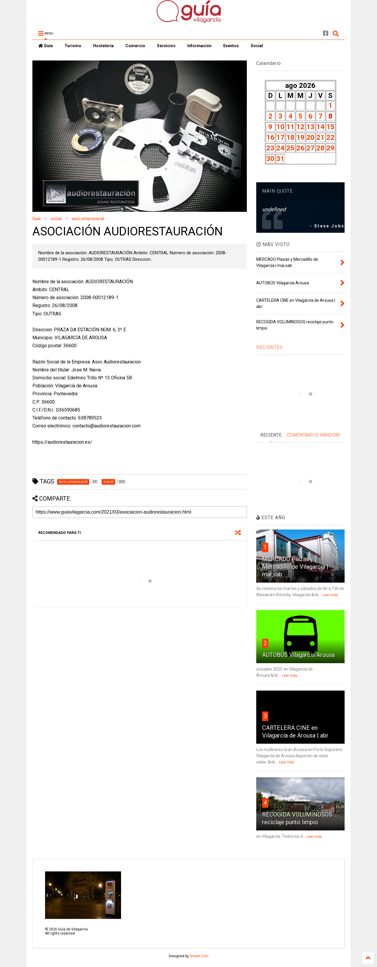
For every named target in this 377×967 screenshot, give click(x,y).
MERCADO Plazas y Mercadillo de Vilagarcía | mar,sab (295, 566)
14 (320, 127)
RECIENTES (269, 347)
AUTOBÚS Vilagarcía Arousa (298, 654)
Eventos (231, 45)
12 (300, 127)
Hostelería (103, 45)
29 (330, 148)
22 (330, 137)
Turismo (73, 45)
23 (270, 148)
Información (199, 45)
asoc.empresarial (88, 218)
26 (300, 148)
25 (290, 148)
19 (300, 137)
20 (310, 137)
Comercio (135, 45)
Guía (45, 45)
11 (290, 127)
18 (290, 137)
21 (320, 137)
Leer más (330, 595)
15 (330, 127)
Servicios (166, 45)
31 (280, 159)
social (56, 218)
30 (270, 159)
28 (320, 148)
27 (310, 148)
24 (280, 148)
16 (270, 137)
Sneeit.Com (199, 956)
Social (257, 45)
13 (310, 127)
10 (280, 127)
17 (280, 137)
